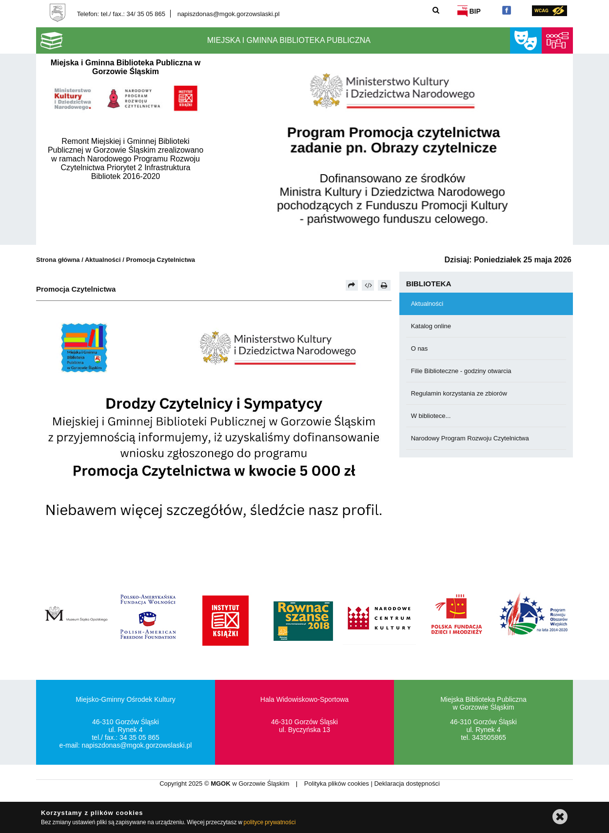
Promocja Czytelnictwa (161, 259)
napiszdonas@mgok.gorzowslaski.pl (228, 14)
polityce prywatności (270, 822)
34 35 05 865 (139, 737)
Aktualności (103, 259)
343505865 (489, 737)
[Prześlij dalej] (352, 285)
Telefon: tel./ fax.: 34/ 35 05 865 (121, 14)
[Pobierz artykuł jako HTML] (368, 285)
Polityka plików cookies (337, 783)
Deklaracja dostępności (406, 783)
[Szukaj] (436, 10)
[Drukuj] (384, 285)
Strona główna (58, 259)
